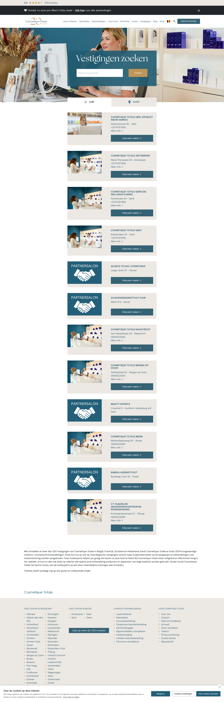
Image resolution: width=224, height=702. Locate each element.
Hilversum (53, 624)
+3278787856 (118, 127)
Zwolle (51, 682)
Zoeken (138, 72)
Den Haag (32, 665)
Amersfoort (32, 624)
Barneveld (32, 648)
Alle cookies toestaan (208, 694)
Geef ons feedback (171, 620)
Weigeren (160, 694)
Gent (74, 617)
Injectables (84, 21)
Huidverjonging (124, 634)
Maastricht (53, 631)
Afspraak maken (132, 138)
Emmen (30, 679)
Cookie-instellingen (183, 694)
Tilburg (51, 651)
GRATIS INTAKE (189, 21)
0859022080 (118, 336)
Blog (155, 21)
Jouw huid (113, 21)
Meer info (117, 130)
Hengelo (52, 620)
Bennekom (32, 651)
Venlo (51, 669)
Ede (29, 669)
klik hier (80, 10)
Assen (30, 645)
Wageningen (54, 672)
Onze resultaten (169, 627)
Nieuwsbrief (167, 641)
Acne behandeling (125, 620)
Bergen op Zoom (35, 655)
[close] (219, 686)
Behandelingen (99, 21)
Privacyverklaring (170, 634)
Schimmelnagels (124, 627)
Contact (165, 617)
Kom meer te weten (71, 697)
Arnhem (31, 638)
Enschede (32, 682)
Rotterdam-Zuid (56, 648)
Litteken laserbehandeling (129, 638)
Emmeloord (33, 675)
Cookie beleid (168, 638)
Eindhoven (32, 672)
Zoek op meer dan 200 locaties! (89, 630)
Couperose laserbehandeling (131, 624)
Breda (30, 658)
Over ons (165, 614)
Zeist (50, 675)
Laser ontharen (70, 21)
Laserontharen (123, 614)
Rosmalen (53, 641)
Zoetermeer (54, 679)
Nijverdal (52, 638)
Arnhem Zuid (33, 641)
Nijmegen (53, 634)
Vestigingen (145, 21)
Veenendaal (54, 665)
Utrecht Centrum (56, 655)
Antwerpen (77, 614)
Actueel (165, 624)
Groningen (53, 614)
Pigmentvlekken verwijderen (130, 631)
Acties (135, 21)
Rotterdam (53, 645)
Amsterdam (33, 634)
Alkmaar (31, 614)
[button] (198, 10)
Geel (88, 614)
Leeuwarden (54, 627)
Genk (89, 617)
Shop (162, 21)
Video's (165, 631)
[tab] (89, 102)
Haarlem (52, 617)
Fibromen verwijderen (127, 641)
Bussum (31, 662)
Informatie (124, 21)
